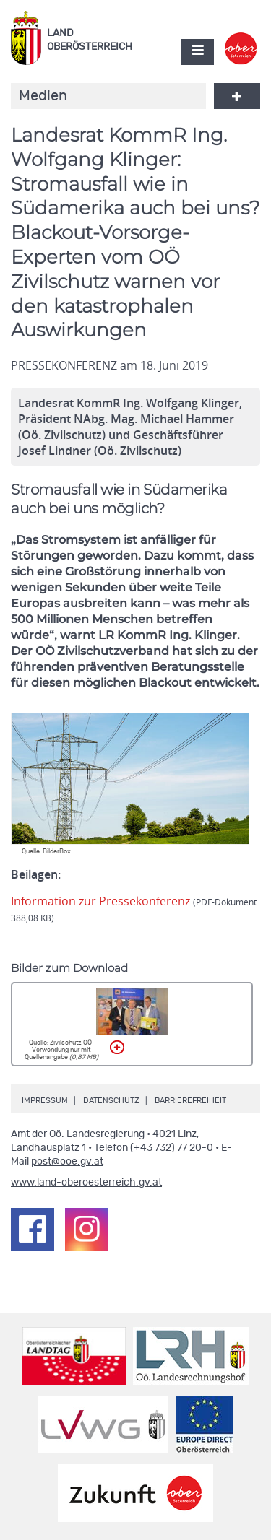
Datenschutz (111, 1101)
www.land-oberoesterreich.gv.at (86, 1183)
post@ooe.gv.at (67, 1162)
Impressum (45, 1101)
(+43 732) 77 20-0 (171, 1148)
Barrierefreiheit (190, 1101)
